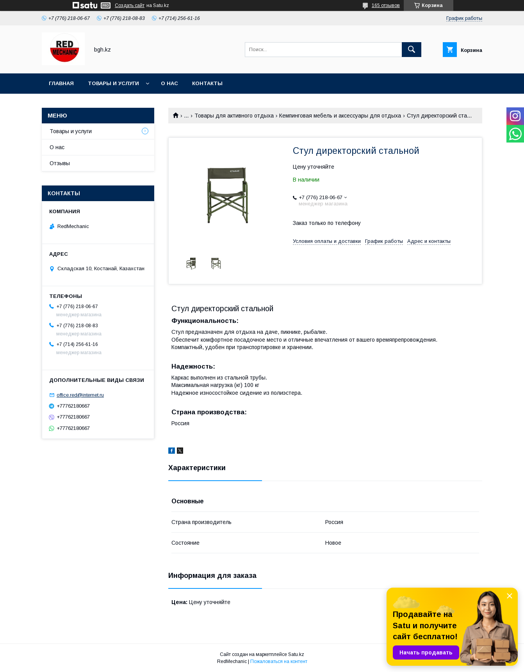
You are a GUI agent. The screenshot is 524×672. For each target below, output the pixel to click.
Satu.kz (296, 654)
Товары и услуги (113, 83)
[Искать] (411, 49)
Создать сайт (129, 5)
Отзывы (60, 163)
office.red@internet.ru (80, 395)
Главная (61, 83)
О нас (169, 83)
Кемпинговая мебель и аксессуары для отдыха (340, 115)
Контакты (207, 83)
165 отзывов (386, 5)
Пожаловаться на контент (278, 661)
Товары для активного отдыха (234, 115)
